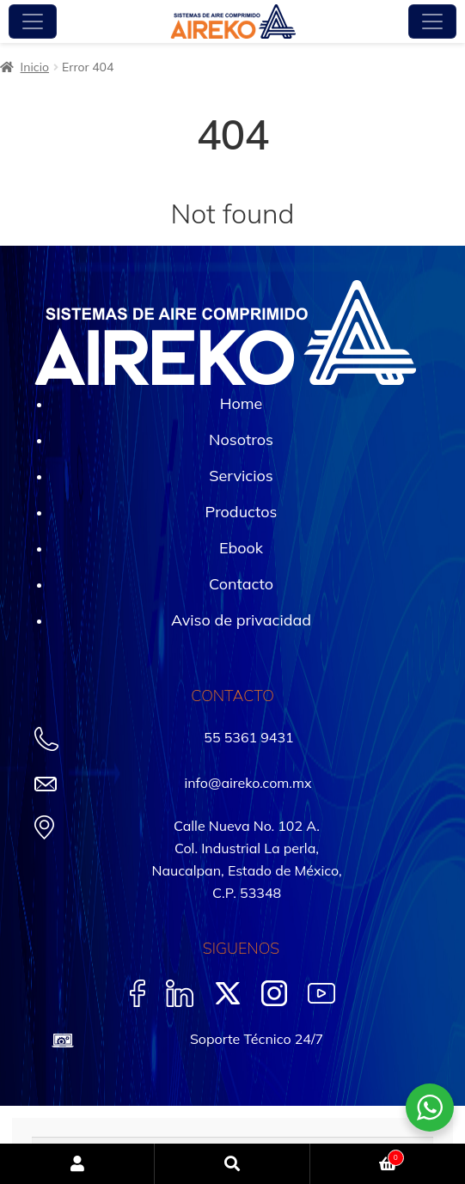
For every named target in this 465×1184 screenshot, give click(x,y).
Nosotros (241, 439)
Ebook (241, 548)
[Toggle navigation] (33, 21)
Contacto (241, 584)
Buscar (232, 1164)
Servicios (240, 475)
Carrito (357, 1155)
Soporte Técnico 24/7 (256, 1038)
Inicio (35, 67)
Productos (241, 512)
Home (241, 403)
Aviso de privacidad (241, 620)
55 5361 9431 (248, 737)
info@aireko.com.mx (247, 782)
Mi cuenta (77, 1164)
